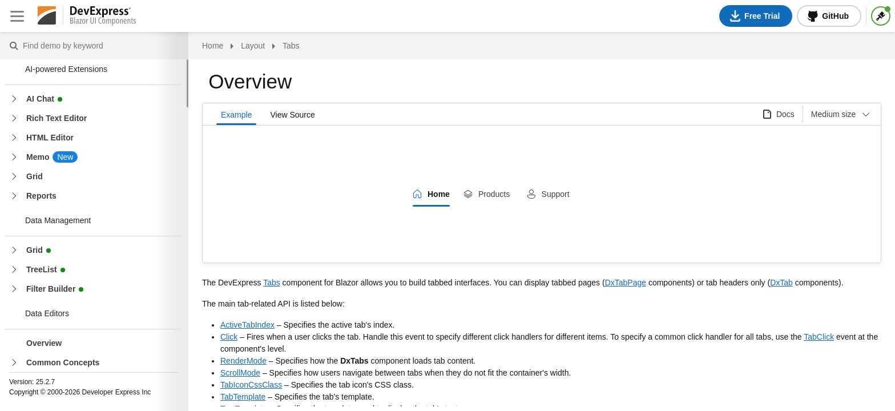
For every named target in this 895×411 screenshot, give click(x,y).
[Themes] (880, 16)
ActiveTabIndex (247, 324)
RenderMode (243, 360)
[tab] (431, 194)
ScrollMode (240, 372)
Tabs (271, 282)
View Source (292, 114)
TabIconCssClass (251, 384)
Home (212, 45)
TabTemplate (242, 396)
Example (236, 114)
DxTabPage (625, 282)
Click (228, 336)
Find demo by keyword (14, 46)
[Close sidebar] (17, 16)
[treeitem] (102, 343)
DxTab (781, 282)
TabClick (819, 336)
